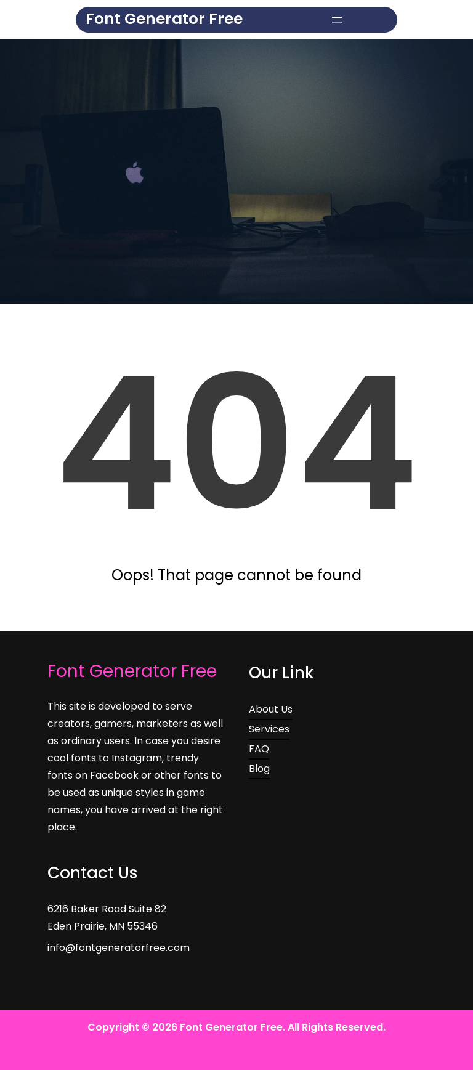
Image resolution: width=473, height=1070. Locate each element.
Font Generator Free (164, 19)
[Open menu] (337, 20)
